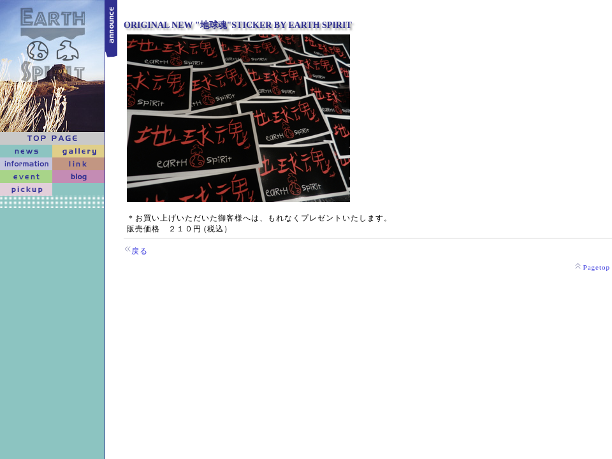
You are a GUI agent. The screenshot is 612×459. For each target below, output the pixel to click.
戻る (139, 251)
